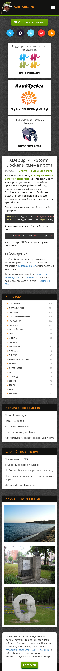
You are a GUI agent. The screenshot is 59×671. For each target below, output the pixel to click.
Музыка (13, 393)
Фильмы (13, 351)
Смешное (14, 325)
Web (11, 333)
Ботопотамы (29, 146)
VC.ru (8, 277)
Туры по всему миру (29, 109)
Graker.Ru (24, 7)
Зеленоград (15, 346)
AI (10, 372)
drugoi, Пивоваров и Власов (22, 465)
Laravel (13, 342)
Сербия (13, 381)
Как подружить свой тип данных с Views (29, 437)
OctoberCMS (15, 368)
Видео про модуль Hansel (20, 432)
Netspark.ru (29, 72)
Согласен (29, 665)
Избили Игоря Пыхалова (20, 485)
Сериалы (13, 312)
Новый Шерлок (14, 421)
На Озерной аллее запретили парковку (29, 470)
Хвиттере (42, 274)
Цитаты (13, 338)
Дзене (15, 277)
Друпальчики (16, 308)
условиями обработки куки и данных (27, 649)
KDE (11, 389)
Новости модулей (19, 359)
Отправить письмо (29, 22)
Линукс (23, 170)
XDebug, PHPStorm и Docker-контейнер (29, 177)
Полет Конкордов (16, 415)
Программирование (41, 170)
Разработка (15, 321)
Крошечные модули (17, 426)
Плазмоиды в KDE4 (16, 459)
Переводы (14, 376)
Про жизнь (14, 303)
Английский (16, 329)
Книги (12, 363)
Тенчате (29, 277)
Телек (12, 385)
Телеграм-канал (27, 265)
